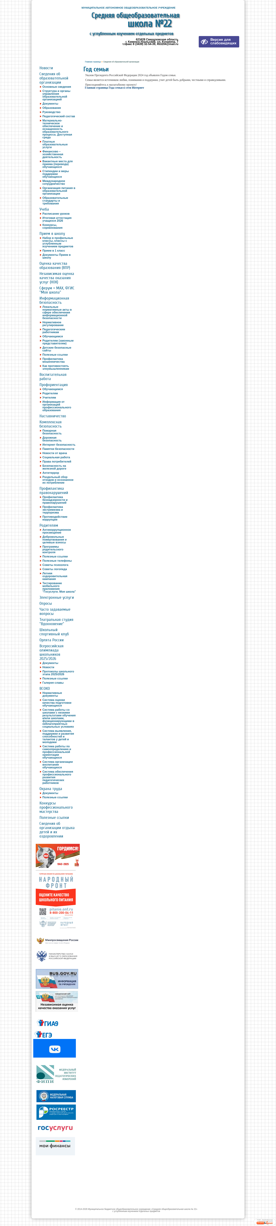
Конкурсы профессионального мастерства (56, 807)
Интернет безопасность (59, 444)
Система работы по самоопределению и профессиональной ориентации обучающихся (56, 752)
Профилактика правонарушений (53, 490)
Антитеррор (50, 472)
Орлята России (51, 640)
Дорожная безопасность (52, 439)
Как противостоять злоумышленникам (55, 367)
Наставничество (52, 416)
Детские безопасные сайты (56, 349)
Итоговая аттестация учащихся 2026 (56, 219)
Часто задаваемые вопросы (54, 611)
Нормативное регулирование (53, 324)
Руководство (51, 112)
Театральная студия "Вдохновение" (56, 621)
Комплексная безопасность (50, 424)
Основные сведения (56, 86)
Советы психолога (55, 565)
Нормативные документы (52, 694)
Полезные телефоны (57, 560)
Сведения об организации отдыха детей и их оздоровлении (57, 830)
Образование (51, 108)
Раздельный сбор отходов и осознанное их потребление (57, 480)
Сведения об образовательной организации (53, 78)
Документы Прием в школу (56, 256)
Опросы (45, 603)
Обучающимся (52, 336)
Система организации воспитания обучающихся (57, 764)
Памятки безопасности (58, 449)
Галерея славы (53, 682)
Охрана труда (50, 788)
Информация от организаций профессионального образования (56, 406)
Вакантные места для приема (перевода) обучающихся (57, 164)
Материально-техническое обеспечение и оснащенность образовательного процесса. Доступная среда (57, 129)
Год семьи (96, 69)
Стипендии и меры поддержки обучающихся (55, 174)
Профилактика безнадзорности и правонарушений (55, 500)
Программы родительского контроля (52, 549)
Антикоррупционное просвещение (56, 531)
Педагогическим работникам (53, 331)
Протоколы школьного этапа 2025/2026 (58, 673)
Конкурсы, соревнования (52, 226)
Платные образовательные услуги (55, 144)
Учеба (44, 209)
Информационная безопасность (54, 300)
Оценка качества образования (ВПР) (54, 265)
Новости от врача (54, 453)
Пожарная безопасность (52, 432)
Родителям (50, 393)
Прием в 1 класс (53, 250)
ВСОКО (44, 688)
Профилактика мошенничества (53, 360)
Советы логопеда (54, 569)
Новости (46, 68)
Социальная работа (56, 457)
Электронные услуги (56, 597)
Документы (50, 103)
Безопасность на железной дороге (54, 467)
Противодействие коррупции (54, 518)
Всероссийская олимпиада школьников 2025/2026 (51, 652)
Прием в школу (52, 233)
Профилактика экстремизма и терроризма (52, 510)
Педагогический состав (58, 116)
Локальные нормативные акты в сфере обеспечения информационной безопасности (57, 313)
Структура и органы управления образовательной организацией (56, 95)
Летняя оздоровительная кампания (54, 576)
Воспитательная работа (53, 376)
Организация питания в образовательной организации (58, 191)
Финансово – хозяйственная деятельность (52, 154)
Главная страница (93, 62)
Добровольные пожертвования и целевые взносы (54, 539)
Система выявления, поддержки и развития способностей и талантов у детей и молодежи (58, 737)
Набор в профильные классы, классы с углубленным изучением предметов (57, 242)
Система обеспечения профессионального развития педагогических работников (57, 777)
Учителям (49, 397)
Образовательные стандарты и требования (55, 201)
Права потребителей (56, 461)
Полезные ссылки (55, 354)
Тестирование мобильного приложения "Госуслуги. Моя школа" (59, 587)
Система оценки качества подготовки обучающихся (56, 703)
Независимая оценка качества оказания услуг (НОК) (56, 277)
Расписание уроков (56, 213)
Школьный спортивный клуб (54, 631)
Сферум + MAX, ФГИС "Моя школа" (56, 290)
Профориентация (53, 384)
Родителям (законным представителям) (58, 342)
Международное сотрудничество (53, 182)
